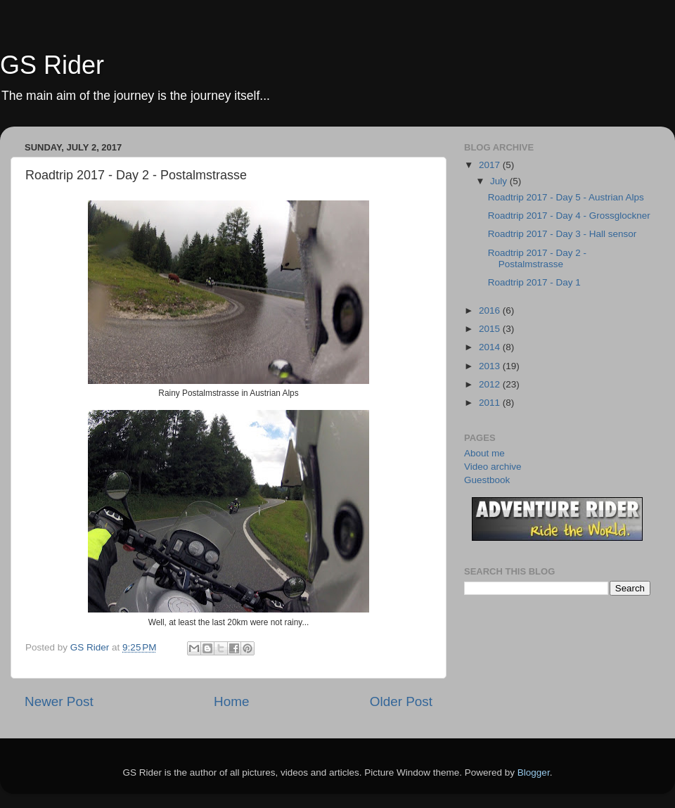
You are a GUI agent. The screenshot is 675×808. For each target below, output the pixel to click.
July (500, 181)
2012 (491, 384)
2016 (491, 310)
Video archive (493, 466)
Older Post (401, 701)
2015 (491, 328)
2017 (491, 165)
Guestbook (487, 480)
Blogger (534, 772)
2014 (491, 347)
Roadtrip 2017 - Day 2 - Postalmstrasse (537, 258)
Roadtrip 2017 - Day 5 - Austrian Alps (566, 197)
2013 (491, 366)
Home (231, 701)
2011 (491, 402)
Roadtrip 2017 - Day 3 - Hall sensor (562, 234)
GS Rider (52, 65)
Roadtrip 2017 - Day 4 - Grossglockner (569, 215)
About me (484, 453)
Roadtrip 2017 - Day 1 (534, 282)
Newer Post (59, 701)
